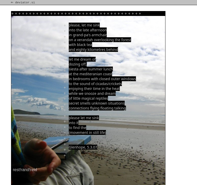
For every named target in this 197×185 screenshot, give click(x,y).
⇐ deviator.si (23, 3)
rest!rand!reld (25, 170)
